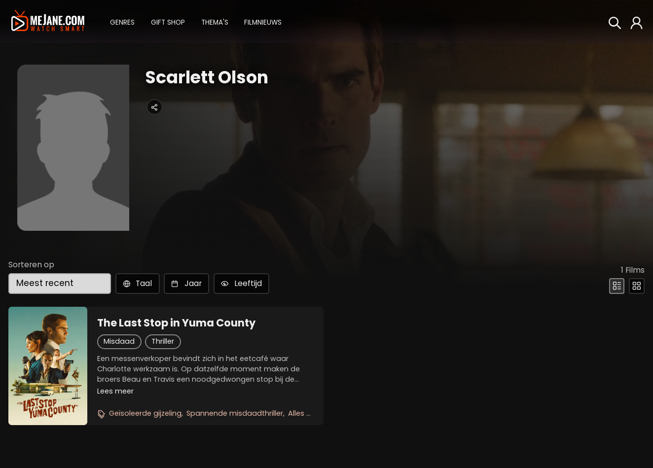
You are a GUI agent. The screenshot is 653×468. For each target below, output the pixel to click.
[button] (122, 21)
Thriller (162, 341)
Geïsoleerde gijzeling (145, 413)
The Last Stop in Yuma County (176, 323)
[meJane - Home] (47, 21)
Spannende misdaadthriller (234, 413)
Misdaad (119, 341)
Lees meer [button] (115, 391)
